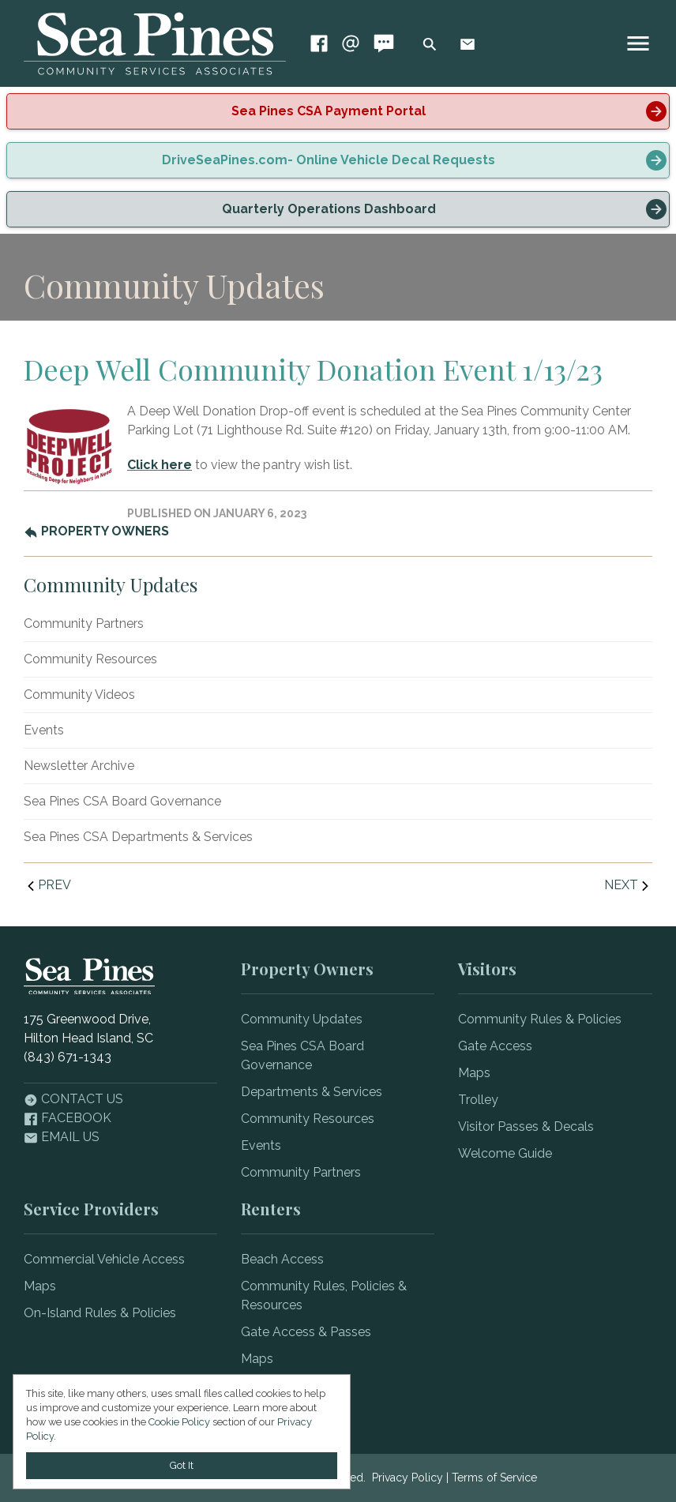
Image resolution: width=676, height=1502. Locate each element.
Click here (159, 464)
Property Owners (96, 531)
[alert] (338, 111)
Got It (181, 1465)
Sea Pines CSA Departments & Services (138, 836)
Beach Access (282, 1259)
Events (44, 730)
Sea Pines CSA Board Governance (122, 801)
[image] (638, 43)
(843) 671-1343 (67, 1057)
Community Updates (301, 1019)
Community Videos (79, 694)
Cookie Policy (179, 1422)
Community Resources (90, 659)
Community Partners (84, 623)
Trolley (478, 1099)
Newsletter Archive (79, 765)
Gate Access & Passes (306, 1331)
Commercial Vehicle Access (104, 1259)
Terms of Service (494, 1477)
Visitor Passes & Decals (526, 1126)
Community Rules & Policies (540, 1019)
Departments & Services (311, 1091)
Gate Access (495, 1045)
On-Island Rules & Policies (100, 1312)
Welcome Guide (505, 1153)
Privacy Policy (407, 1477)
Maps (474, 1072)
